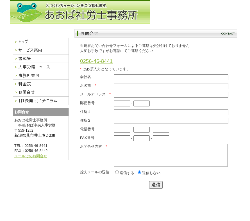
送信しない (149, 177)
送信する (124, 177)
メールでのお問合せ (30, 156)
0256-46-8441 (96, 61)
